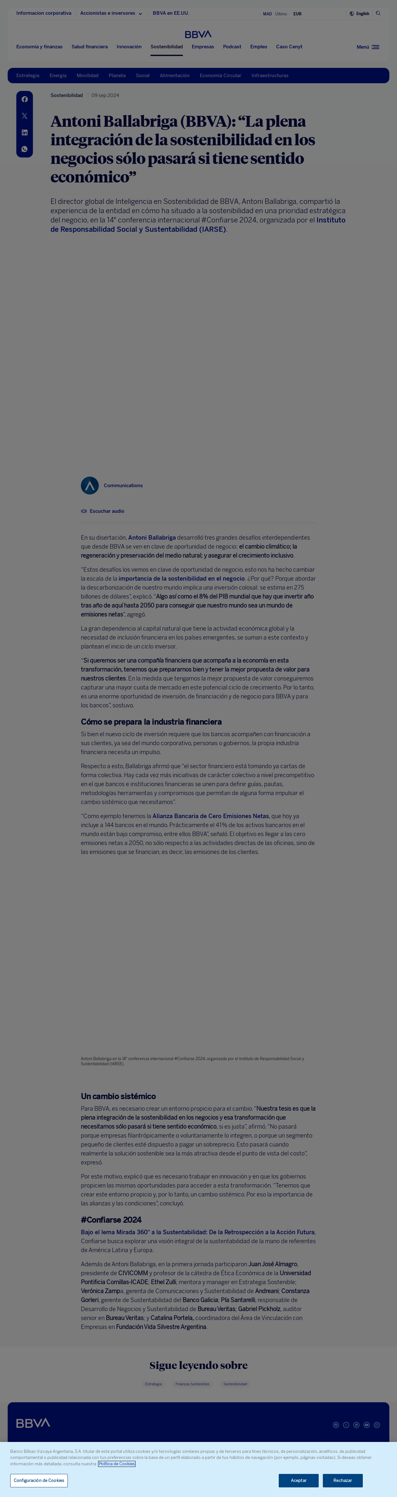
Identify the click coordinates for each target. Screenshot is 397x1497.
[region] (198, 1469)
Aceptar (299, 1480)
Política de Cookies (117, 1463)
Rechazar (342, 1480)
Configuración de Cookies (39, 1480)
